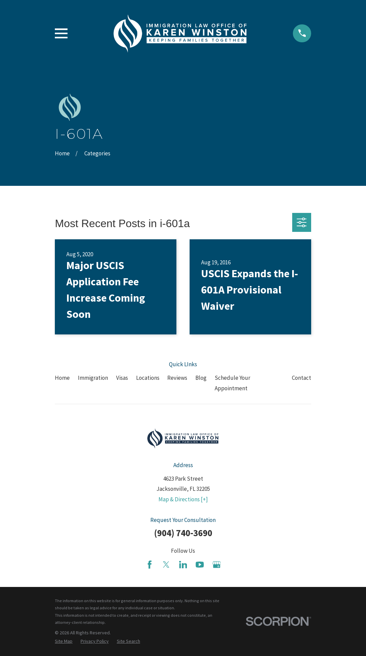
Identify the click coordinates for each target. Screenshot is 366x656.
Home (62, 377)
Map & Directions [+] (183, 499)
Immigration (93, 377)
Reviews (177, 377)
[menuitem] (63, 641)
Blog (201, 377)
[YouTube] (200, 565)
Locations (147, 377)
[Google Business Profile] (217, 565)
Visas (122, 377)
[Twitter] (166, 565)
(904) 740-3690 (183, 533)
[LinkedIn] (183, 565)
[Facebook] (150, 565)
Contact (301, 377)
